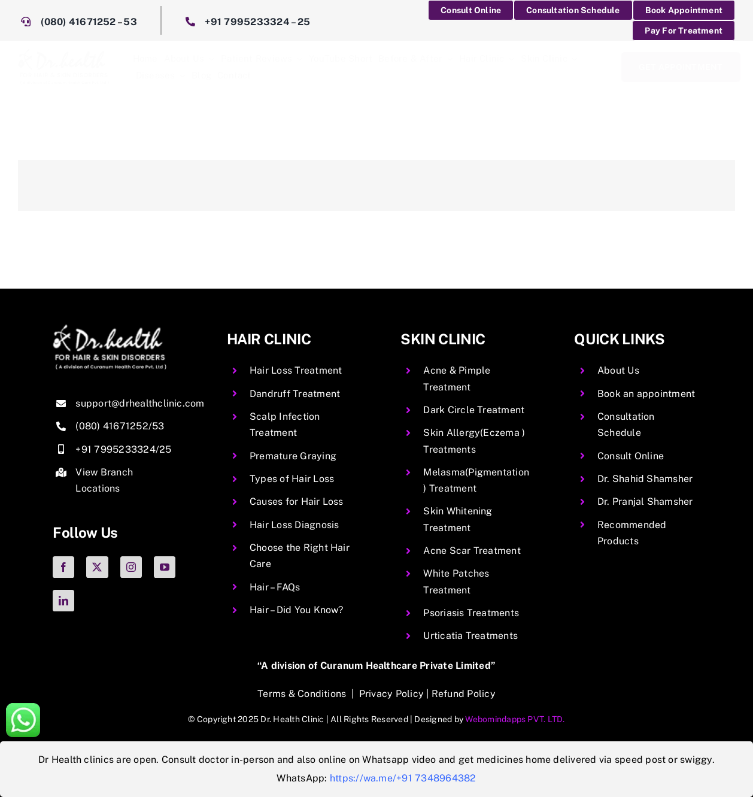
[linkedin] (63, 600)
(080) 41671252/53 (119, 426)
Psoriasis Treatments (471, 613)
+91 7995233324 (247, 22)
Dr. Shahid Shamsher (645, 478)
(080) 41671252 (78, 22)
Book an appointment (646, 393)
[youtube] (164, 567)
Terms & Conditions (301, 693)
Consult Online (630, 456)
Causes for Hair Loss (297, 501)
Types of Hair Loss (292, 478)
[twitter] (97, 567)
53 (129, 22)
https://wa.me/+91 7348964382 (403, 778)
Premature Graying (293, 456)
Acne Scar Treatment (472, 550)
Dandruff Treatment (295, 393)
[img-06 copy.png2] (109, 329)
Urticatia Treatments (470, 635)
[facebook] (63, 567)
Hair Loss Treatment (296, 370)
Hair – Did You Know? (297, 610)
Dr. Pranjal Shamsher (645, 501)
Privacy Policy (391, 693)
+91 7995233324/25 (123, 449)
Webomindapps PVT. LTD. (514, 719)
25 (303, 22)
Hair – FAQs (275, 587)
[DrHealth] (63, 53)
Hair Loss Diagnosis (294, 525)
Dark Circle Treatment (473, 410)
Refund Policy (464, 693)
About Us (618, 370)
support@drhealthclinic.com (139, 403)
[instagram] (131, 567)
